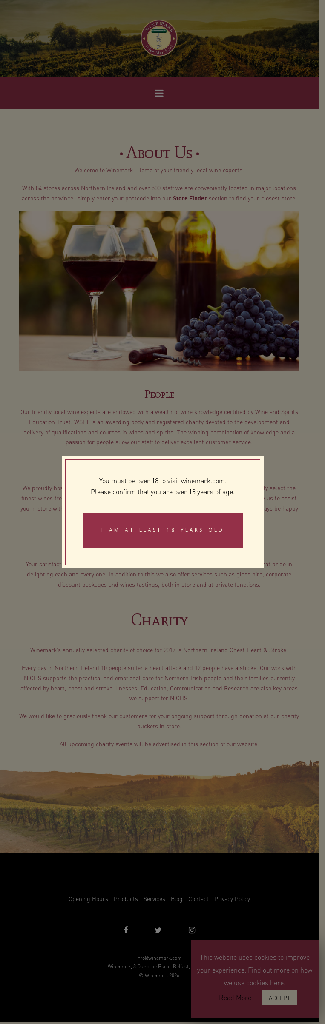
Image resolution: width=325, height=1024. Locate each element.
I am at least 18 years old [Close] (162, 529)
